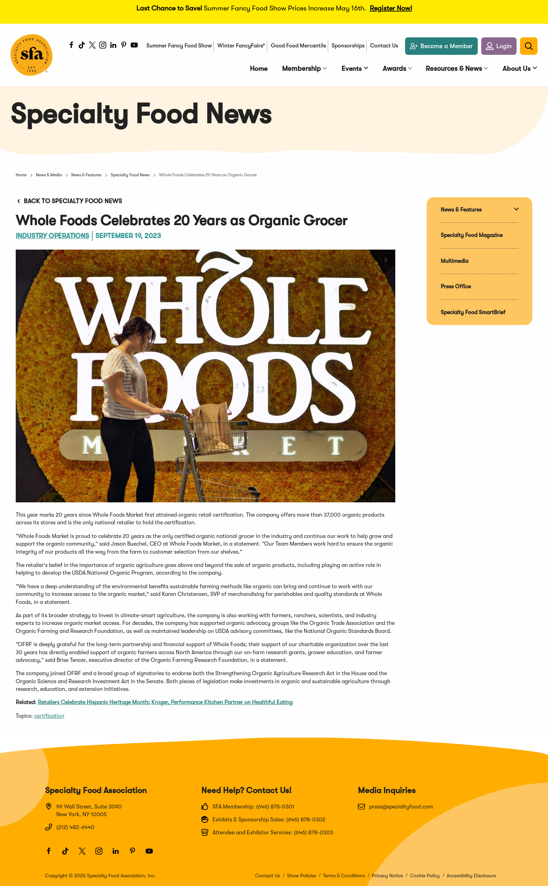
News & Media (49, 174)
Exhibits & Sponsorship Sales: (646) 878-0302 (263, 819)
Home (21, 174)
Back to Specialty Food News (69, 201)
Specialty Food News (130, 174)
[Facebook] (70, 46)
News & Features (86, 174)
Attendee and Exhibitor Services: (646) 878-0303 (267, 832)
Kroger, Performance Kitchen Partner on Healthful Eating (222, 702)
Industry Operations (53, 236)
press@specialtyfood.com (395, 806)
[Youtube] (133, 46)
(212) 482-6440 (69, 827)
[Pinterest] (123, 46)
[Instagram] (102, 46)
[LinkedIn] (112, 46)
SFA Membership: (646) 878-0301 (247, 806)
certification (49, 716)
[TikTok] (81, 46)
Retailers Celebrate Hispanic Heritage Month (93, 702)
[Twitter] (91, 46)
